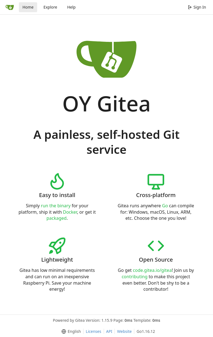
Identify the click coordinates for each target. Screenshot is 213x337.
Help (71, 7)
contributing (135, 277)
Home (28, 7)
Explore (50, 7)
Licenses (93, 331)
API (109, 331)
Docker (70, 212)
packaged (56, 218)
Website (124, 331)
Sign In (197, 7)
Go (165, 206)
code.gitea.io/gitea (152, 270)
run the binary (55, 206)
